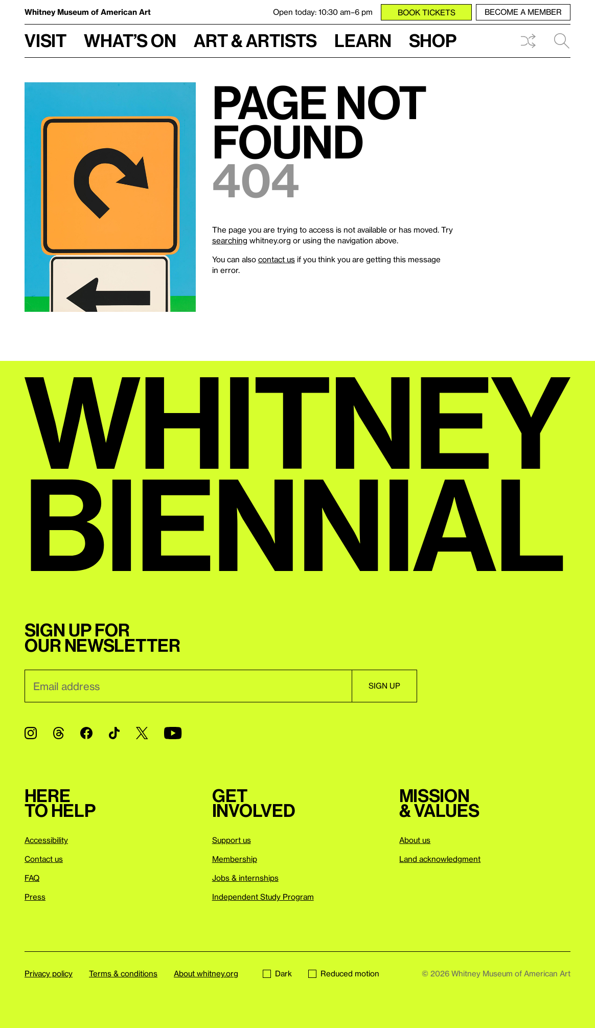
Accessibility (46, 839)
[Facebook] (86, 733)
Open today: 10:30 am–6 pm (323, 11)
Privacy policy (49, 973)
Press (35, 896)
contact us (276, 259)
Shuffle (528, 41)
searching (229, 240)
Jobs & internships (245, 877)
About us (414, 839)
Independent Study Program (263, 896)
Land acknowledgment (439, 858)
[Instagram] (30, 733)
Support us (231, 839)
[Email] (188, 686)
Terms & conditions (123, 973)
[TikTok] (114, 733)
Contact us (44, 858)
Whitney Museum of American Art (88, 11)
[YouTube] (173, 733)
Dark (277, 973)
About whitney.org (206, 973)
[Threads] (58, 733)
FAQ (32, 877)
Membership (234, 858)
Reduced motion (343, 973)
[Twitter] (142, 733)
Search (562, 41)
